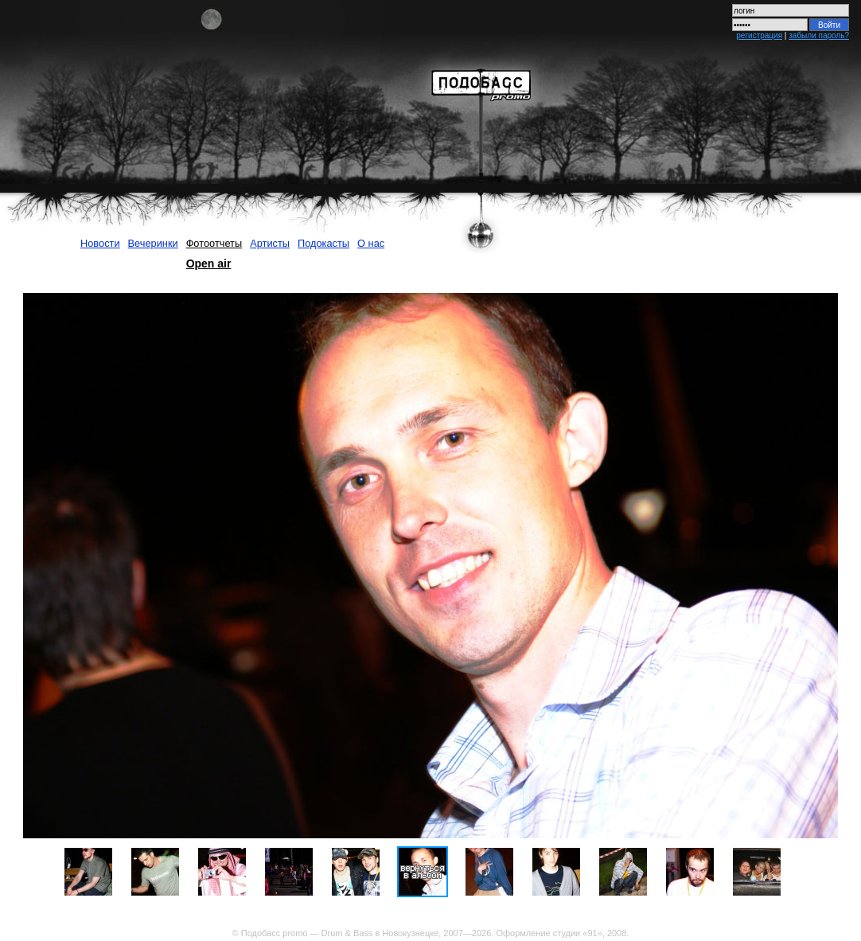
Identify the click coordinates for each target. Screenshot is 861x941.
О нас (370, 243)
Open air (209, 263)
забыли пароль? (819, 35)
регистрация (759, 35)
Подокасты (323, 243)
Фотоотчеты (214, 243)
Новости (100, 243)
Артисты (270, 243)
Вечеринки (153, 243)
